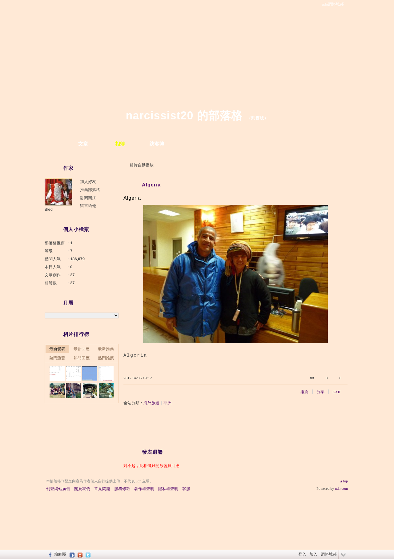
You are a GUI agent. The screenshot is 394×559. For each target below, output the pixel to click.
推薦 (304, 391)
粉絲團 (60, 554)
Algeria (151, 184)
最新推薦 (106, 348)
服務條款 (122, 488)
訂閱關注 (88, 197)
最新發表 (57, 348)
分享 (320, 391)
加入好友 (88, 181)
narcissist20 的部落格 (184, 115)
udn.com (341, 488)
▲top (344, 481)
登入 (302, 554)
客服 (186, 488)
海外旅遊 (151, 403)
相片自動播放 (142, 165)
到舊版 (257, 118)
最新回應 (82, 348)
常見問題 (102, 488)
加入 (313, 554)
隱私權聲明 (168, 488)
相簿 (120, 143)
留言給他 (88, 205)
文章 (83, 143)
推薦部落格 (90, 189)
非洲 (167, 403)
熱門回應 (82, 358)
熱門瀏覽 (57, 358)
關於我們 (82, 488)
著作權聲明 (144, 488)
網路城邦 (329, 554)
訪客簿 (157, 143)
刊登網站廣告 (58, 488)
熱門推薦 (106, 358)
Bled (49, 209)
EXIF (336, 391)
